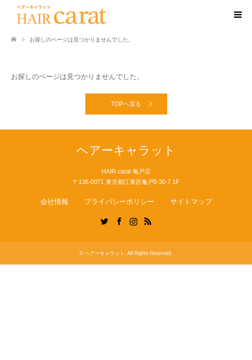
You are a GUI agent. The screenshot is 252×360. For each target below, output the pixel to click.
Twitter (104, 220)
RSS (147, 220)
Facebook (118, 220)
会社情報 (54, 202)
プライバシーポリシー (119, 202)
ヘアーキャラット (126, 150)
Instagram (133, 220)
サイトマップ (191, 202)
